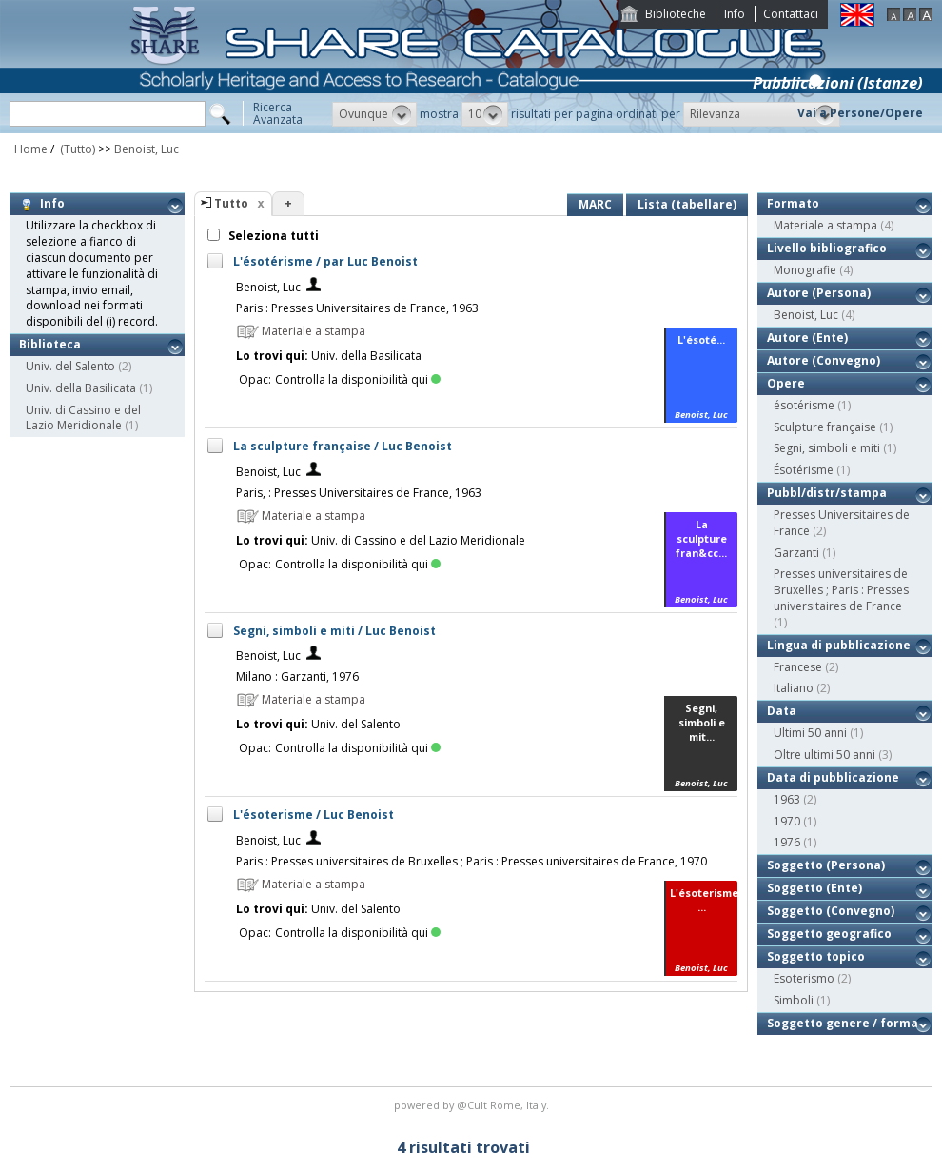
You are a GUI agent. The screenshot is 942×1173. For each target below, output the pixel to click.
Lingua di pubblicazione (839, 645)
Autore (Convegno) (823, 360)
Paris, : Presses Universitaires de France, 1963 (358, 493)
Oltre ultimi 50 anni (824, 754)
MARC (595, 204)
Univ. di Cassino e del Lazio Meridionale (83, 418)
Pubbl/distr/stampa (827, 493)
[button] (374, 114)
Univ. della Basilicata (81, 388)
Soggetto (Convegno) (830, 911)
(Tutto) (76, 149)
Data (781, 711)
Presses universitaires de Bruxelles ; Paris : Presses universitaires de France (841, 590)
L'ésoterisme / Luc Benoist (313, 814)
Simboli (794, 1000)
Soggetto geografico (829, 933)
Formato (793, 203)
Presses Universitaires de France (842, 523)
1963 (787, 799)
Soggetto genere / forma (842, 1023)
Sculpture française (825, 427)
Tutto (231, 203)
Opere (786, 383)
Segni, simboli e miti (827, 448)
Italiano (794, 688)
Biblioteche (675, 14)
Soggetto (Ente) (814, 888)
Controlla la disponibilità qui (358, 379)
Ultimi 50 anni (810, 733)
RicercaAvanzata (278, 113)
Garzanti (796, 553)
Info (734, 14)
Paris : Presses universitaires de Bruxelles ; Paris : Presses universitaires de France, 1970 (471, 861)
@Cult (473, 1105)
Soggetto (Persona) (826, 865)
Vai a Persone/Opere (860, 113)
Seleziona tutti (272, 236)
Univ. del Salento (70, 366)
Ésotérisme (804, 470)
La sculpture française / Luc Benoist (342, 446)
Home (31, 149)
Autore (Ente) (807, 337)
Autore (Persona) (819, 293)
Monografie (805, 270)
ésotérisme (804, 405)
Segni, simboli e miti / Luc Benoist (334, 631)
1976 (787, 842)
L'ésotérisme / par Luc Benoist (325, 261)
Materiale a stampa (825, 225)
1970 (787, 821)
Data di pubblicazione (833, 777)
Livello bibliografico (827, 248)
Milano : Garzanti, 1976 (297, 676)
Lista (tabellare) (687, 204)
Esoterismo (804, 978)
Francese (798, 667)
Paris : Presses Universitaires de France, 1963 (357, 308)
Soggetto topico (816, 956)
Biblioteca (50, 344)
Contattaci (790, 14)
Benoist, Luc (146, 149)
